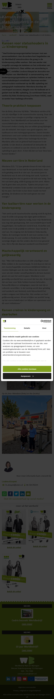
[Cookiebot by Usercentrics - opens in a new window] (40, 321)
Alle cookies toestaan (27, 369)
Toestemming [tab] (10, 328)
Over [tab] (44, 328)
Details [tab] (27, 328)
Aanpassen (27, 376)
